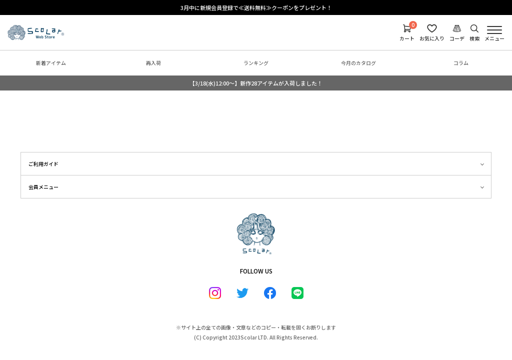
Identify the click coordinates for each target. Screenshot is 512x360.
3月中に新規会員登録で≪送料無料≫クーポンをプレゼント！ (256, 8)
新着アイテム (51, 62)
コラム (461, 62)
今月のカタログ (358, 62)
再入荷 (153, 62)
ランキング (256, 62)
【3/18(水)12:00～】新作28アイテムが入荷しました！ (256, 83)
